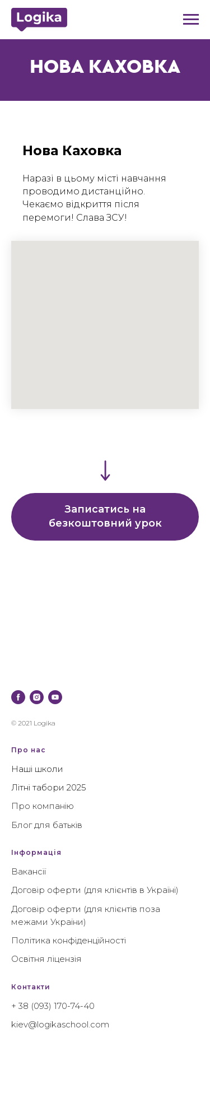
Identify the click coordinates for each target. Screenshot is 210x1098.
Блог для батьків (46, 825)
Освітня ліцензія (46, 958)
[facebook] (18, 697)
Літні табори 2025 (48, 787)
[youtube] (55, 697)
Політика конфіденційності (68, 940)
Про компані (39, 806)
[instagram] (37, 697)
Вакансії (28, 871)
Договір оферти (46, 890)
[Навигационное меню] (191, 19)
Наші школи (37, 769)
